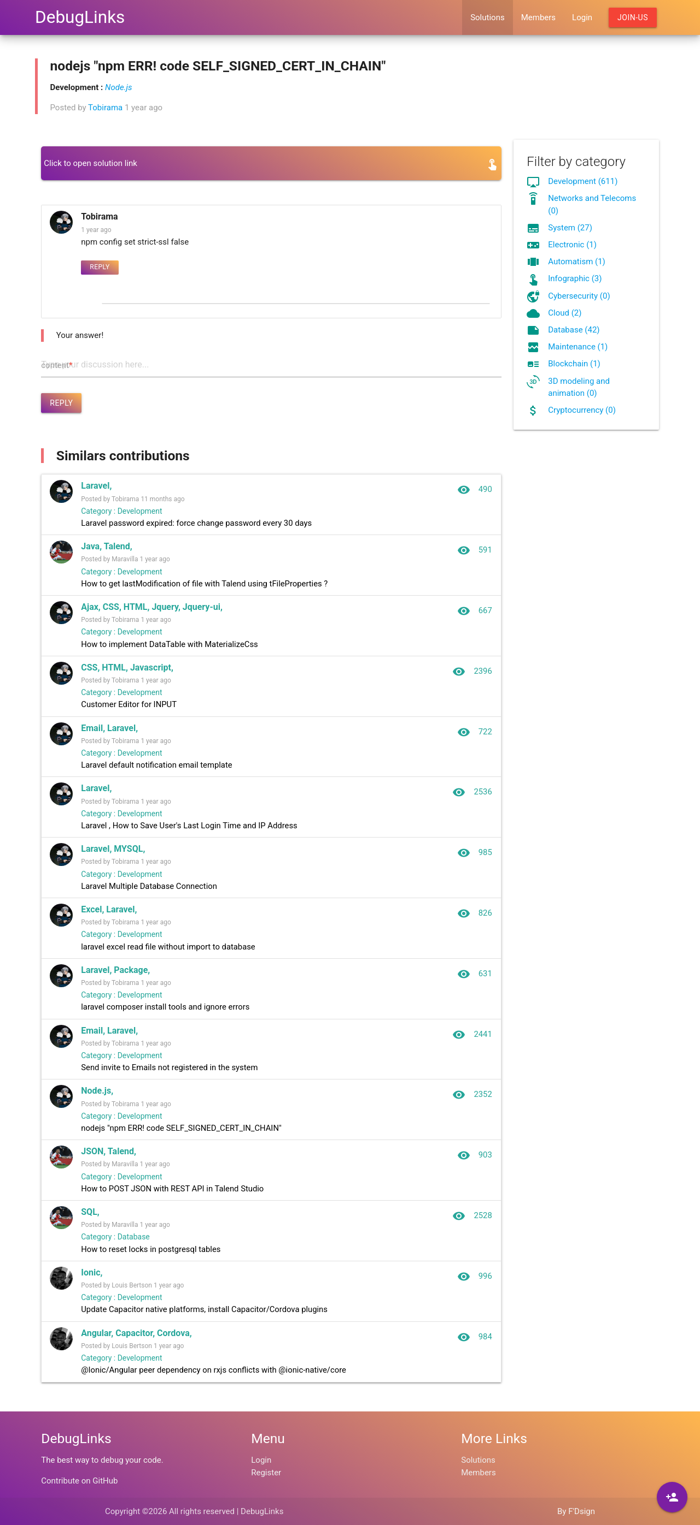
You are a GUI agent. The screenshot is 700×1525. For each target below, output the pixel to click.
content (56, 365)
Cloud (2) (564, 313)
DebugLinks (80, 17)
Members (538, 17)
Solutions (487, 17)
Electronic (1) (572, 245)
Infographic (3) (575, 278)
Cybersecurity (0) (579, 296)
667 (474, 612)
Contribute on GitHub (79, 1481)
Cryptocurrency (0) (582, 410)
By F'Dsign (576, 1511)
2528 (472, 1223)
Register (266, 1472)
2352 (472, 1101)
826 (474, 917)
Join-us (632, 17)
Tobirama (105, 107)
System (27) (570, 228)
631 (474, 979)
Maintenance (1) (578, 347)
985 (474, 856)
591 (474, 550)
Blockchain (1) (574, 364)
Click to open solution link (90, 163)
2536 (472, 795)
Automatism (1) (576, 261)
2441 (472, 1040)
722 (474, 734)
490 (474, 489)
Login (582, 17)
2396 (472, 673)
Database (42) (573, 330)
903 (474, 1162)
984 (474, 1345)
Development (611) (582, 181)
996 (474, 1284)
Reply (100, 267)
